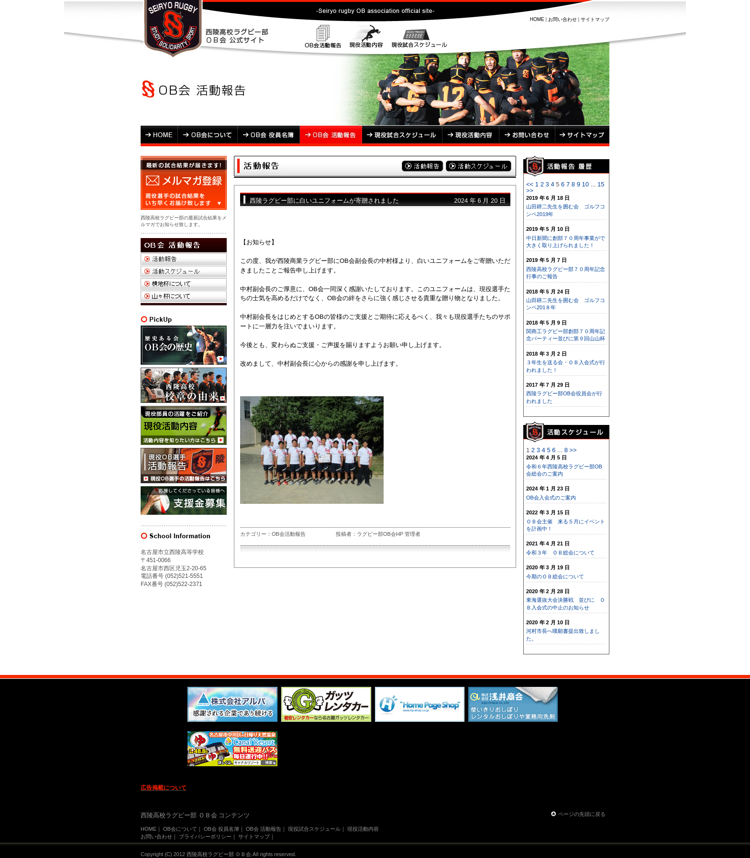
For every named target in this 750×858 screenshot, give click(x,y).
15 (600, 184)
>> (529, 190)
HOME (537, 19)
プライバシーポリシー (205, 836)
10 (585, 184)
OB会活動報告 (323, 37)
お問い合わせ (562, 19)
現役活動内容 (366, 37)
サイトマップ (595, 19)
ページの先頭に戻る (582, 814)
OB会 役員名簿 (269, 136)
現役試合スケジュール (418, 37)
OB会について (208, 136)
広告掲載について (164, 787)
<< (529, 184)
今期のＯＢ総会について (555, 576)
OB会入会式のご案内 (551, 497)
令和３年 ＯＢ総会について (560, 552)
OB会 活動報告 (331, 136)
